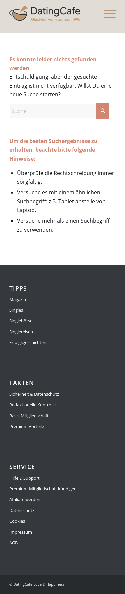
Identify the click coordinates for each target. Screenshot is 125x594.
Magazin (17, 299)
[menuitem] (106, 13)
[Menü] (106, 13)
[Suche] (59, 111)
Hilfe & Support (24, 478)
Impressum (20, 532)
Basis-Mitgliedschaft (29, 416)
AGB (13, 543)
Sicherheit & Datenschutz (34, 394)
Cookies (17, 521)
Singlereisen (21, 332)
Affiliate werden (24, 499)
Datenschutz (21, 510)
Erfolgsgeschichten (27, 342)
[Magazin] (51, 13)
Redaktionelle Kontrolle (32, 405)
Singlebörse (20, 321)
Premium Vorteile (26, 426)
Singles (16, 310)
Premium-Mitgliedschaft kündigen (43, 489)
